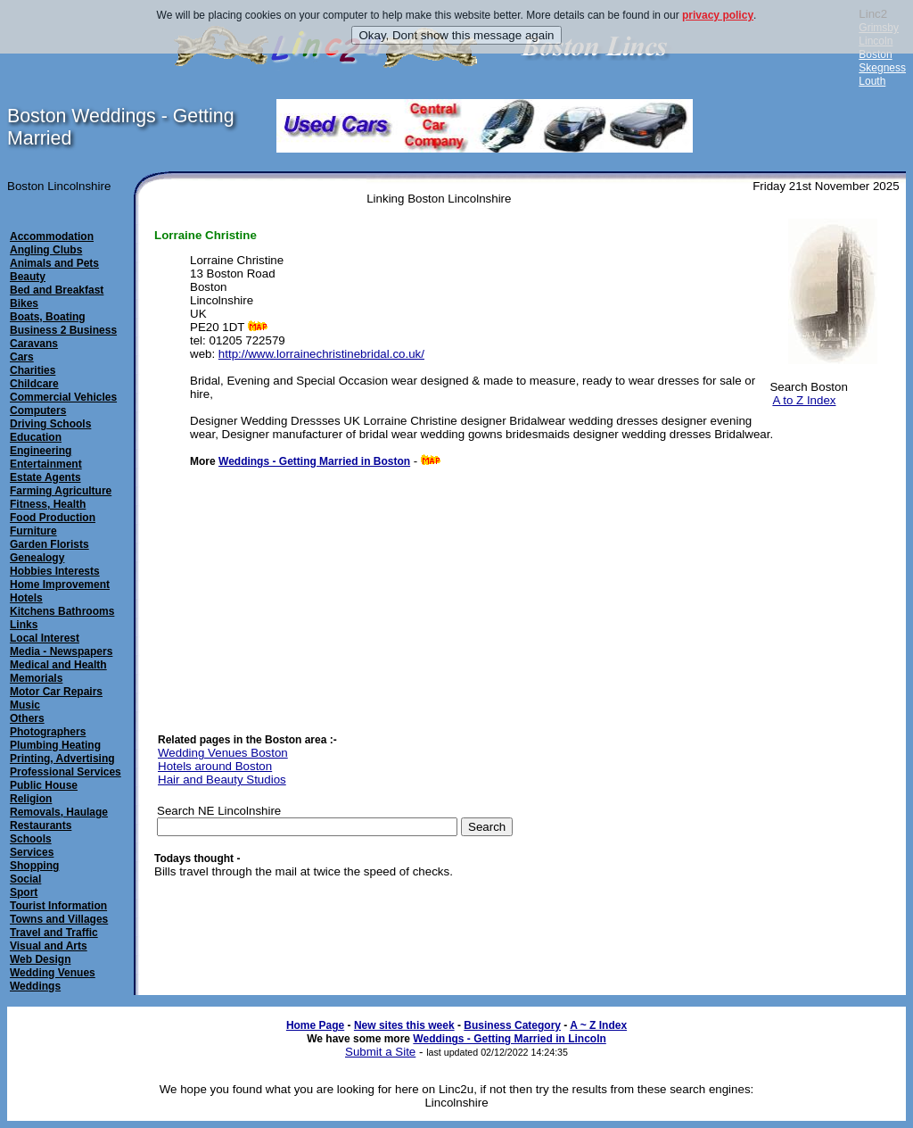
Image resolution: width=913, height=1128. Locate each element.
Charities (32, 370)
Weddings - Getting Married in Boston (314, 461)
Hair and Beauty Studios (222, 779)
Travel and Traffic (54, 932)
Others (27, 718)
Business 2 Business (63, 330)
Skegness (882, 68)
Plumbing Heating (55, 745)
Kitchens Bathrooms (62, 611)
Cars (22, 357)
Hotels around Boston (215, 766)
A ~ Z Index (598, 1025)
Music (25, 705)
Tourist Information (58, 906)
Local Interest (44, 638)
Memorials (36, 678)
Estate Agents (45, 477)
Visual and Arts (48, 946)
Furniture (33, 531)
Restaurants (40, 825)
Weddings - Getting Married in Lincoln (509, 1039)
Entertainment (46, 464)
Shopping (34, 865)
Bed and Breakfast (56, 290)
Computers (38, 410)
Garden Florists (49, 544)
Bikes (24, 303)
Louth (872, 81)
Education (36, 437)
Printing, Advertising (62, 758)
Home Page (315, 1025)
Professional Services (65, 772)
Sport (23, 892)
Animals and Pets (54, 263)
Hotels (26, 598)
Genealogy (37, 558)
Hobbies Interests (55, 571)
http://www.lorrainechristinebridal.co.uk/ (321, 354)
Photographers (48, 732)
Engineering (40, 450)
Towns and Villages (59, 919)
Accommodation (52, 236)
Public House (44, 785)
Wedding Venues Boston (223, 752)
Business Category (512, 1025)
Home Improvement (60, 584)
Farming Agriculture (60, 491)
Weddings (35, 986)
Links (23, 624)
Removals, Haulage (59, 812)
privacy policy (717, 15)
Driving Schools (50, 424)
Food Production (52, 517)
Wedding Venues (52, 972)
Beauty (27, 276)
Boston (875, 54)
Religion (31, 798)
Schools (31, 839)
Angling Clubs (46, 250)
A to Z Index (803, 400)
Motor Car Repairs (56, 691)
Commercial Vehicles (63, 397)
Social (25, 879)
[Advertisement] (323, 590)
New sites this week (404, 1025)
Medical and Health (58, 665)
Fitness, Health (48, 504)
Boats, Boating (48, 317)
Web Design (40, 959)
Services (31, 852)
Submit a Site (380, 1051)
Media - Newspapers (61, 651)
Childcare (34, 383)
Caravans (34, 343)
